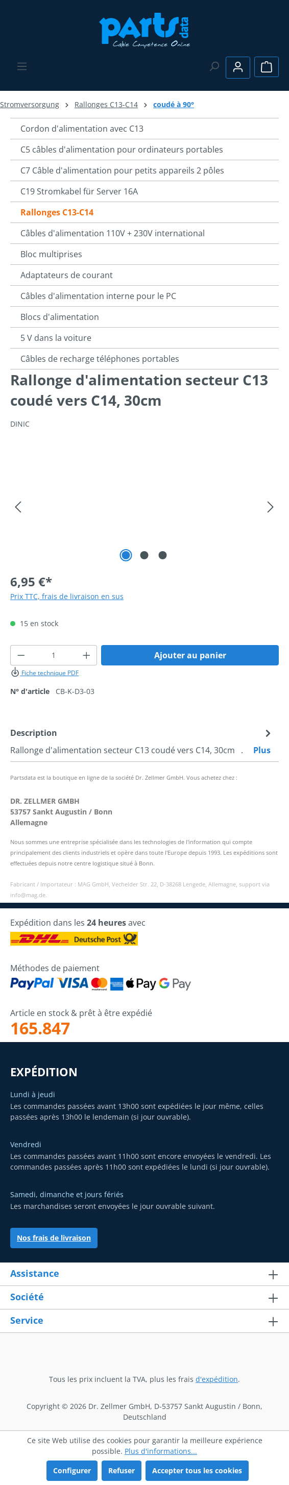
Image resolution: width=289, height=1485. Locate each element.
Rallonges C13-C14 (56, 212)
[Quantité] (54, 655)
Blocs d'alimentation (59, 317)
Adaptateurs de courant (66, 275)
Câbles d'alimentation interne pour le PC (98, 296)
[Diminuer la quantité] (21, 655)
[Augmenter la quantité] (87, 655)
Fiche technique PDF (44, 673)
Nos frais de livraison (54, 1238)
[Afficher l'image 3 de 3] (163, 555)
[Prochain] (270, 507)
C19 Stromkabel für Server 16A (79, 191)
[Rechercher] (214, 66)
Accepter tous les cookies (197, 1470)
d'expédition (217, 1379)
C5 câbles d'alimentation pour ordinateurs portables (121, 149)
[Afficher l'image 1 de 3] (126, 555)
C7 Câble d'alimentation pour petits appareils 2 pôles (122, 170)
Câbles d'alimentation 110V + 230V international (112, 233)
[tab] (142, 741)
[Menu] (22, 66)
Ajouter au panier (190, 655)
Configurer (72, 1470)
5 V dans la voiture (55, 337)
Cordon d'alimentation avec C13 (81, 128)
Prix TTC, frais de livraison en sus (67, 596)
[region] (144, 507)
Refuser (121, 1470)
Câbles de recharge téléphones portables (99, 358)
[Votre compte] (238, 68)
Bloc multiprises (51, 254)
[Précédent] (18, 507)
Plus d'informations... (161, 1451)
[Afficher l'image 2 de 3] (144, 555)
